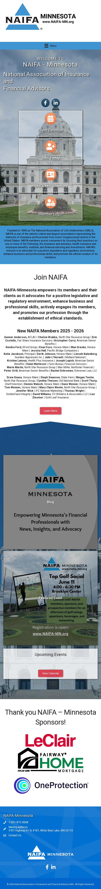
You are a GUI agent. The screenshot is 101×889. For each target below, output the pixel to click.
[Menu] (50, 46)
